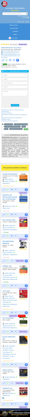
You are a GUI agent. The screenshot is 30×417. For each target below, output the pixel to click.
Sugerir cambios (23, 192)
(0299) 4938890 (7, 51)
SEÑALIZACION (9, 124)
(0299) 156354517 (10, 250)
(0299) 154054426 (10, 323)
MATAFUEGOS (5, 111)
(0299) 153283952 (7, 227)
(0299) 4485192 (8, 179)
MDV (7, 128)
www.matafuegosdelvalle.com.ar (11, 52)
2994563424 (13, 304)
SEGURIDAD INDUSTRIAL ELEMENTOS (11, 117)
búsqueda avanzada (23, 15)
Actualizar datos (14, 28)
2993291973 (13, 254)
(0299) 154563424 (7, 300)
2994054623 (6, 229)
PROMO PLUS (7, 388)
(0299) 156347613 (10, 298)
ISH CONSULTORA (8, 220)
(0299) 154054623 (10, 225)
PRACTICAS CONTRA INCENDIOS (13, 126)
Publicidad (25, 17)
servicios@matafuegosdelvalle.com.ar (10, 55)
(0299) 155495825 (10, 181)
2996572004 (6, 279)
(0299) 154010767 (7, 325)
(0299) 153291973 (7, 252)
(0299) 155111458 (10, 206)
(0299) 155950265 (10, 377)
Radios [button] (15, 34)
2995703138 (13, 279)
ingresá (27, 21)
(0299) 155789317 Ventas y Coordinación (8, 350)
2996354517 (6, 254)
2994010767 (13, 327)
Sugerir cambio (23, 44)
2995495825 (6, 183)
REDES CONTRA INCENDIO (21, 124)
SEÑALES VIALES (6, 119)
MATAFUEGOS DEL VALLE (16, 128)
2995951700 (16, 51)
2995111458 (6, 208)
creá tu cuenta (20, 21)
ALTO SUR (6, 291)
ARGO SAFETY (7, 370)
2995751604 (6, 306)
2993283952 (13, 229)
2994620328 (6, 395)
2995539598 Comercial (9, 354)
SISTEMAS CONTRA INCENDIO (9, 121)
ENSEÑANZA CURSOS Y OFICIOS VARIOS (12, 110)
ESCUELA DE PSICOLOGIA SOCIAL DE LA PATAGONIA (9, 197)
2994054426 (6, 327)
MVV (24, 126)
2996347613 (6, 304)
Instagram (4, 57)
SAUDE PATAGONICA (9, 174)
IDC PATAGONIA (8, 318)
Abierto (6, 232)
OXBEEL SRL (7, 266)
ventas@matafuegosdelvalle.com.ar (11, 54)
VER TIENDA (22, 315)
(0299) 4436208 (8, 393)
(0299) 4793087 (8, 296)
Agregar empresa (13, 25)
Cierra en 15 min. (9, 186)
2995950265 (6, 379)
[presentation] (14, 100)
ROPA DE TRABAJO (6, 113)
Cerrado (6, 211)
